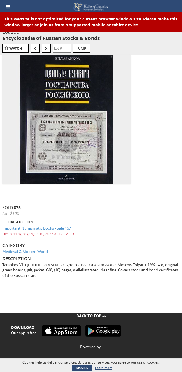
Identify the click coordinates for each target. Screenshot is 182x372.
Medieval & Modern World (25, 251)
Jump (81, 48)
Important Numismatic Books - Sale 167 (36, 228)
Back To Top (91, 315)
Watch (15, 48)
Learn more (103, 368)
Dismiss (82, 368)
